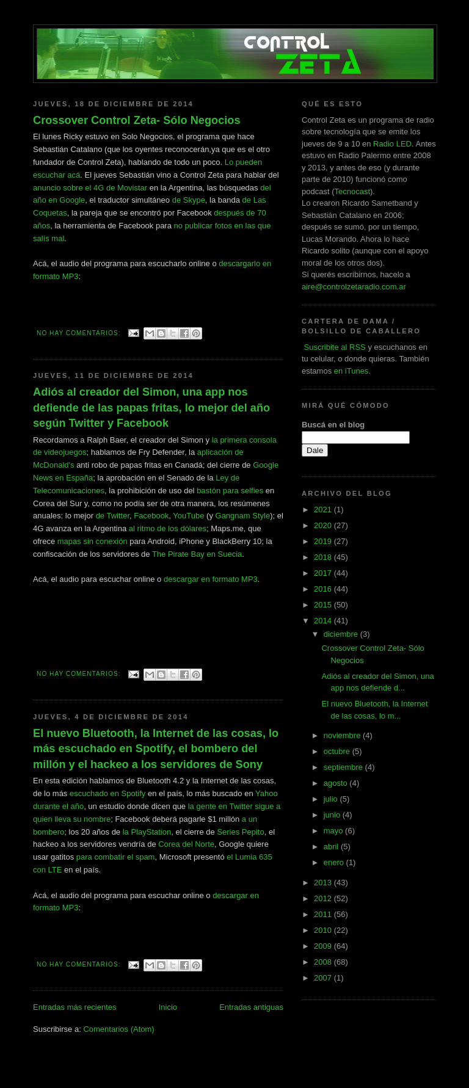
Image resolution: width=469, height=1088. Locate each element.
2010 (324, 930)
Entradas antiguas (251, 1007)
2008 (324, 962)
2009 (324, 946)
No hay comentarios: (80, 333)
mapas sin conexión (92, 541)
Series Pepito (240, 831)
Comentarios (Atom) (118, 1029)
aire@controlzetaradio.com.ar (354, 286)
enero (335, 862)
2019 (324, 541)
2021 (324, 509)
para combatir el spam (115, 856)
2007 (324, 977)
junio (333, 814)
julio (332, 798)
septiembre (344, 767)
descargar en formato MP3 (211, 579)
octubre (338, 751)
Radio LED (392, 143)
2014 (324, 620)
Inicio (168, 1007)
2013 (324, 882)
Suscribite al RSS (334, 347)
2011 (324, 914)
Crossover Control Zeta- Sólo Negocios (137, 120)
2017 (324, 573)
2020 (324, 525)
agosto (337, 783)
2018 (324, 557)
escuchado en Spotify (107, 793)
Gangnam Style (243, 515)
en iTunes (351, 370)
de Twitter (112, 515)
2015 (324, 604)
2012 (324, 898)
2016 (324, 588)
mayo (334, 830)
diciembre (342, 634)
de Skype (188, 200)
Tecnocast (352, 191)
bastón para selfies (230, 490)
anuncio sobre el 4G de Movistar (90, 187)
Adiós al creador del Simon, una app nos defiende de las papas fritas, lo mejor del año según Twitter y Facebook (151, 407)
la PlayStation (147, 831)
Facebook (151, 515)
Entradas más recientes (75, 1007)
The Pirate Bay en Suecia (197, 554)
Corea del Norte (186, 844)
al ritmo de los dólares (167, 528)
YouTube (188, 515)
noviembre (343, 735)
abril (332, 846)
